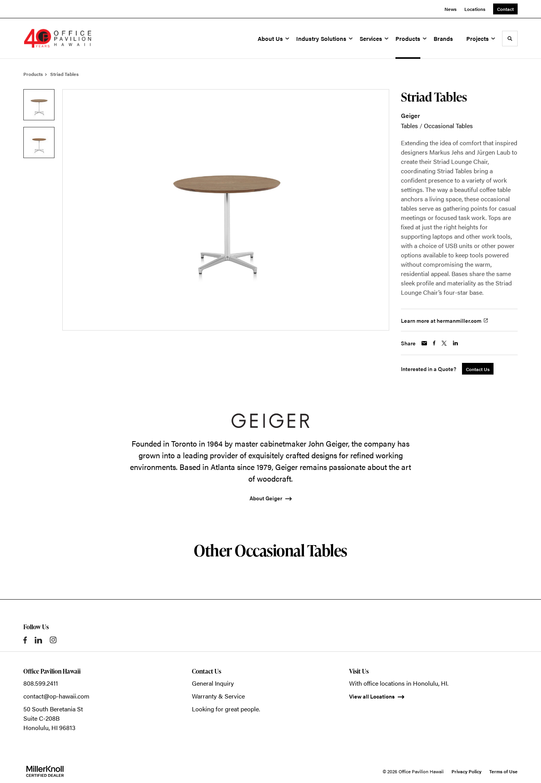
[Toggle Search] (510, 38)
